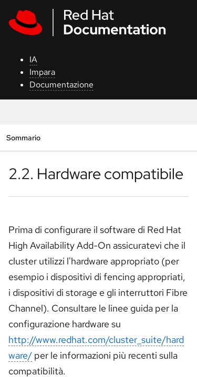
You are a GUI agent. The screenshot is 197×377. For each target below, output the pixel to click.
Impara (42, 71)
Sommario (23, 137)
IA (33, 59)
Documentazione (61, 84)
